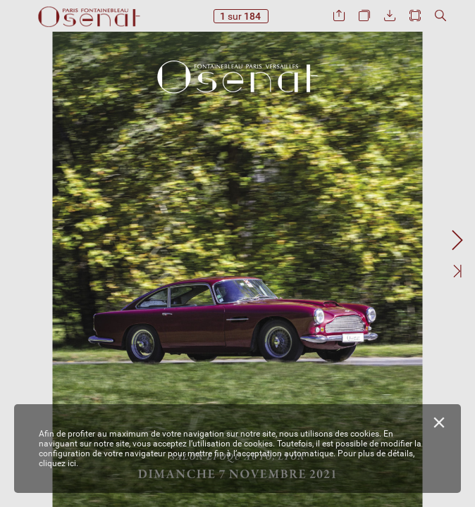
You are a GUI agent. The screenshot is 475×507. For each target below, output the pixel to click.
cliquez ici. (58, 463)
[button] (339, 16)
